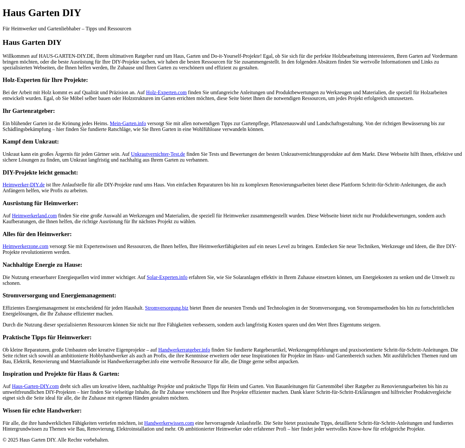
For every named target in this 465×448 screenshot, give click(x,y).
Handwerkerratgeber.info (184, 350)
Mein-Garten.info (128, 123)
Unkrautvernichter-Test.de (158, 154)
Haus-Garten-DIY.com (35, 386)
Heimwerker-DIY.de (24, 184)
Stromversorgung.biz (166, 308)
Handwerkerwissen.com (169, 423)
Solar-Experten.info (167, 277)
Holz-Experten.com (166, 92)
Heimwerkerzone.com (25, 246)
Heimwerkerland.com (34, 215)
